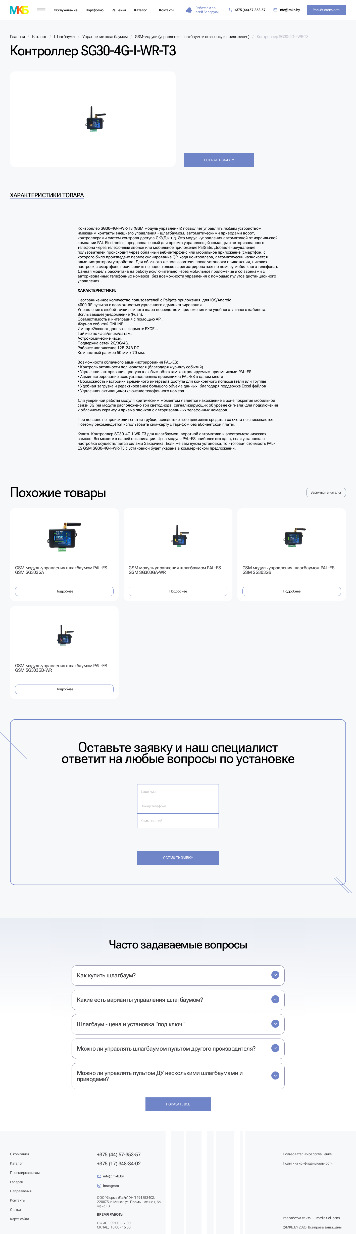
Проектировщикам (25, 1173)
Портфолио (95, 10)
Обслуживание (66, 10)
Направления (20, 1191)
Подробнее (64, 591)
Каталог (140, 10)
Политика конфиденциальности (308, 1163)
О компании (19, 1154)
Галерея (16, 1182)
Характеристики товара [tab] (47, 195)
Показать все (178, 1104)
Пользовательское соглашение (307, 1154)
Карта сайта (19, 1219)
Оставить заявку (219, 160)
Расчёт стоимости (326, 10)
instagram (108, 1185)
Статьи (15, 1210)
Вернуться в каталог (326, 492)
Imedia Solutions (328, 1218)
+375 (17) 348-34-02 (118, 1163)
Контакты (166, 10)
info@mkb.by (286, 10)
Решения (119, 10)
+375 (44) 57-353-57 (247, 10)
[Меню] (41, 10)
